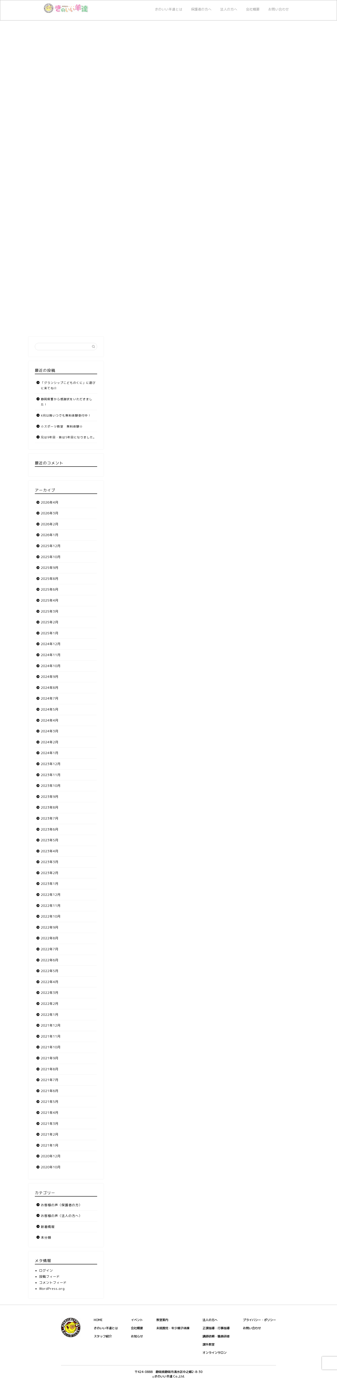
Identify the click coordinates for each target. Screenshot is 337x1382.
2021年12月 (51, 1025)
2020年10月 (51, 1167)
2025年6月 (49, 589)
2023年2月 (49, 873)
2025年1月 (49, 633)
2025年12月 (51, 546)
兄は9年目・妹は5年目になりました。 (68, 437)
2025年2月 (49, 622)
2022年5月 (49, 971)
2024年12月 (51, 644)
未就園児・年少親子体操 (172, 1328)
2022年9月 (49, 927)
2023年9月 (49, 796)
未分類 (46, 1237)
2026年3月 (49, 513)
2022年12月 (51, 894)
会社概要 (253, 9)
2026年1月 (49, 535)
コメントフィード (53, 1282)
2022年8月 (49, 938)
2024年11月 (51, 655)
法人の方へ (228, 9)
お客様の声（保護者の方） (61, 1205)
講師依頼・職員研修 (216, 1336)
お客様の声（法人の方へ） (61, 1216)
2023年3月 (49, 862)
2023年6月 (49, 829)
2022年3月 (49, 992)
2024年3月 (49, 731)
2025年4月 (49, 600)
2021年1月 (49, 1145)
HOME (98, 1320)
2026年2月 (49, 524)
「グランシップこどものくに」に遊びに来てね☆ (68, 385)
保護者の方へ (201, 9)
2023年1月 (49, 883)
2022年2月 (49, 1003)
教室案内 (162, 1320)
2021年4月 (49, 1112)
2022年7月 (49, 949)
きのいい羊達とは (168, 9)
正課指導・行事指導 (216, 1328)
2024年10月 (51, 666)
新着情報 (48, 1227)
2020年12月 (51, 1156)
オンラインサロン (214, 1353)
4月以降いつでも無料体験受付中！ (66, 415)
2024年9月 (49, 676)
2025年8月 (49, 578)
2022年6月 (49, 960)
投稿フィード (49, 1276)
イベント (137, 1320)
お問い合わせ (278, 9)
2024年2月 (49, 742)
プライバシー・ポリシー (259, 1320)
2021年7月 (49, 1080)
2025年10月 (51, 557)
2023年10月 (51, 785)
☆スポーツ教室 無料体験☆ (62, 426)
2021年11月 (51, 1036)
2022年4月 (49, 982)
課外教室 (208, 1344)
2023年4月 (49, 851)
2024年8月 (49, 687)
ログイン (46, 1270)
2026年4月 (49, 502)
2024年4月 (49, 720)
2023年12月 (51, 764)
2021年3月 (49, 1123)
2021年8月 (49, 1069)
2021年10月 (51, 1047)
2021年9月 (49, 1058)
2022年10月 (51, 916)
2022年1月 (49, 1014)
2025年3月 (49, 611)
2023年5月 (49, 840)
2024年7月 (49, 698)
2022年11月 (51, 905)
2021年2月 (49, 1134)
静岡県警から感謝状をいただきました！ (66, 402)
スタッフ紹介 (103, 1336)
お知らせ (137, 1336)
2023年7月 (49, 818)
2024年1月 (49, 753)
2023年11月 (51, 775)
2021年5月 (49, 1101)
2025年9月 (49, 567)
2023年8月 (49, 807)
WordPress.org (52, 1288)
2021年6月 (49, 1091)
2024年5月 (49, 709)
